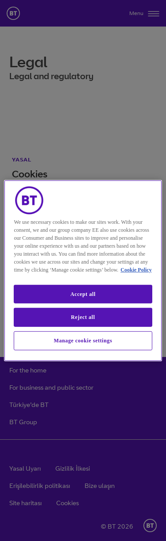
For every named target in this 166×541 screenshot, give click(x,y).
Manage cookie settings (83, 341)
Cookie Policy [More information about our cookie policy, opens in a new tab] (135, 269)
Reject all (83, 317)
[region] (83, 270)
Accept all (83, 294)
